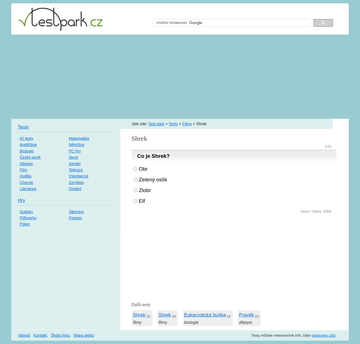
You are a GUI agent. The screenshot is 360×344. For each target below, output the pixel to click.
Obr (143, 169)
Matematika (79, 138)
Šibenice (76, 211)
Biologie (27, 151)
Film (23, 170)
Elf (142, 201)
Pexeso (75, 218)
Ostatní (75, 188)
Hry (21, 200)
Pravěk (246, 315)
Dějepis (26, 163)
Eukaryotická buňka (205, 315)
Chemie (26, 182)
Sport (73, 157)
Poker (25, 224)
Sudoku (26, 211)
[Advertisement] (180, 76)
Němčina (76, 144)
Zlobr (145, 190)
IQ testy (26, 138)
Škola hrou (60, 335)
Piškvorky (28, 218)
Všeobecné (78, 176)
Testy (173, 124)
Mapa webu (84, 335)
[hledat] (231, 23)
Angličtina (28, 144)
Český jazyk (30, 157)
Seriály (75, 163)
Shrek (139, 315)
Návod (24, 335)
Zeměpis (76, 182)
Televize (76, 170)
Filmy (187, 124)
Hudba (25, 176)
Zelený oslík (153, 180)
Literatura (28, 188)
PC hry (75, 151)
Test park (156, 124)
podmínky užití (324, 335)
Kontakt (40, 335)
